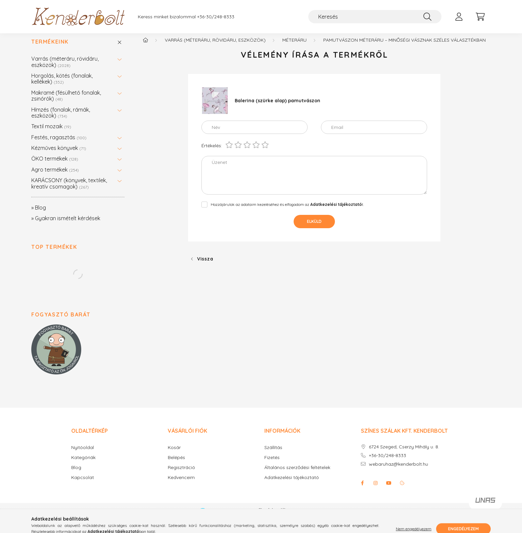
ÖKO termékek (54, 165)
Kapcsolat (82, 484)
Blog (76, 474)
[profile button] (458, 16)
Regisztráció (181, 474)
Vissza (205, 265)
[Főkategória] (145, 47)
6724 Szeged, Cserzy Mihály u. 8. (404, 453)
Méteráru (294, 47)
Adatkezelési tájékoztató (291, 484)
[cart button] (480, 16)
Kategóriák (83, 464)
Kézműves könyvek (58, 154)
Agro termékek (55, 176)
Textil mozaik (51, 133)
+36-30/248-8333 (215, 17)
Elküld (314, 228)
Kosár (174, 454)
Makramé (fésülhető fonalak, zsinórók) (66, 102)
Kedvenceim (181, 484)
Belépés (176, 464)
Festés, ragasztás (59, 144)
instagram (375, 489)
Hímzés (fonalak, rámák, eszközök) (60, 119)
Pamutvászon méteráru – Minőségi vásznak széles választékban (404, 47)
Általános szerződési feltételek (297, 474)
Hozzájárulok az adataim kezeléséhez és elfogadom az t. (287, 211)
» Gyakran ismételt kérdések (65, 225)
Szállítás (273, 454)
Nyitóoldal (82, 454)
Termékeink (50, 48)
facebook (362, 489)
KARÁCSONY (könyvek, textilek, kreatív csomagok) (69, 190)
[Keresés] (374, 16)
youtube (388, 489)
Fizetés (272, 464)
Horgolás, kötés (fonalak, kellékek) (62, 85)
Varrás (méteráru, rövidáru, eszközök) (65, 68)
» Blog (38, 214)
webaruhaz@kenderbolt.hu (398, 471)
